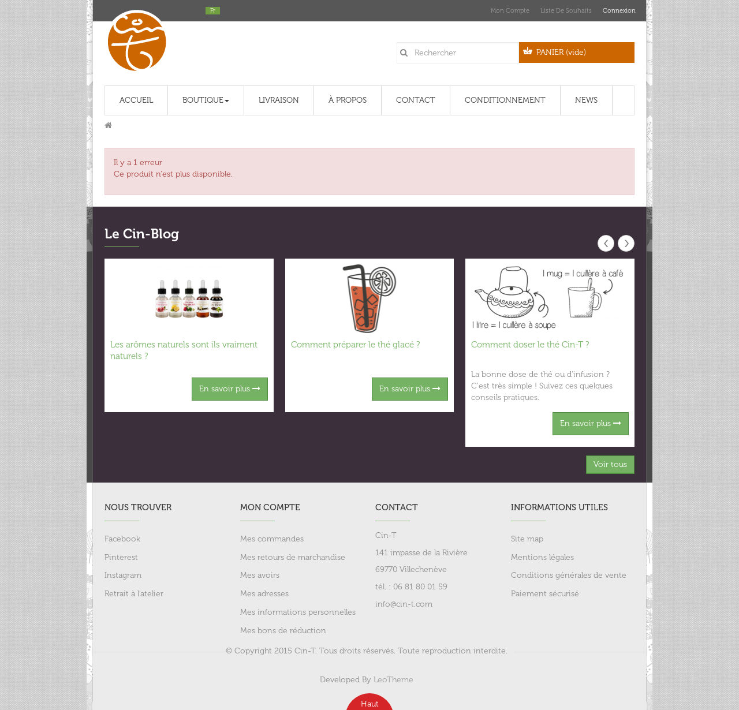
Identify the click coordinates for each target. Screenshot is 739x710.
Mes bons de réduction (283, 631)
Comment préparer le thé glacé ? (355, 344)
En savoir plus (229, 389)
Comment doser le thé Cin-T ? (530, 344)
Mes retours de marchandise (292, 557)
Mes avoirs (259, 575)
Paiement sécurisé (545, 594)
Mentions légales (542, 557)
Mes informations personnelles (298, 612)
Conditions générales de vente (568, 575)
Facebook (122, 539)
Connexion (618, 10)
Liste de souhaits (566, 10)
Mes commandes (272, 539)
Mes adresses (264, 594)
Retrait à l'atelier (133, 594)
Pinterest (121, 557)
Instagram (122, 575)
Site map (527, 539)
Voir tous (610, 464)
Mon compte (510, 10)
